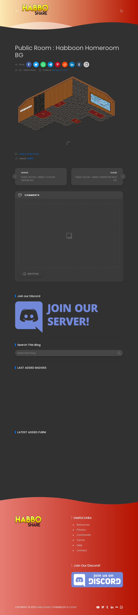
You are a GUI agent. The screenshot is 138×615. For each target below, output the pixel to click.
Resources (83, 525)
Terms (81, 540)
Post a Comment (29, 154)
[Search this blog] (69, 353)
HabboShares (43, 607)
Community (84, 535)
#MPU (30, 158)
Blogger (72, 607)
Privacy (81, 530)
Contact (82, 550)
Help (79, 545)
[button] (29, 64)
